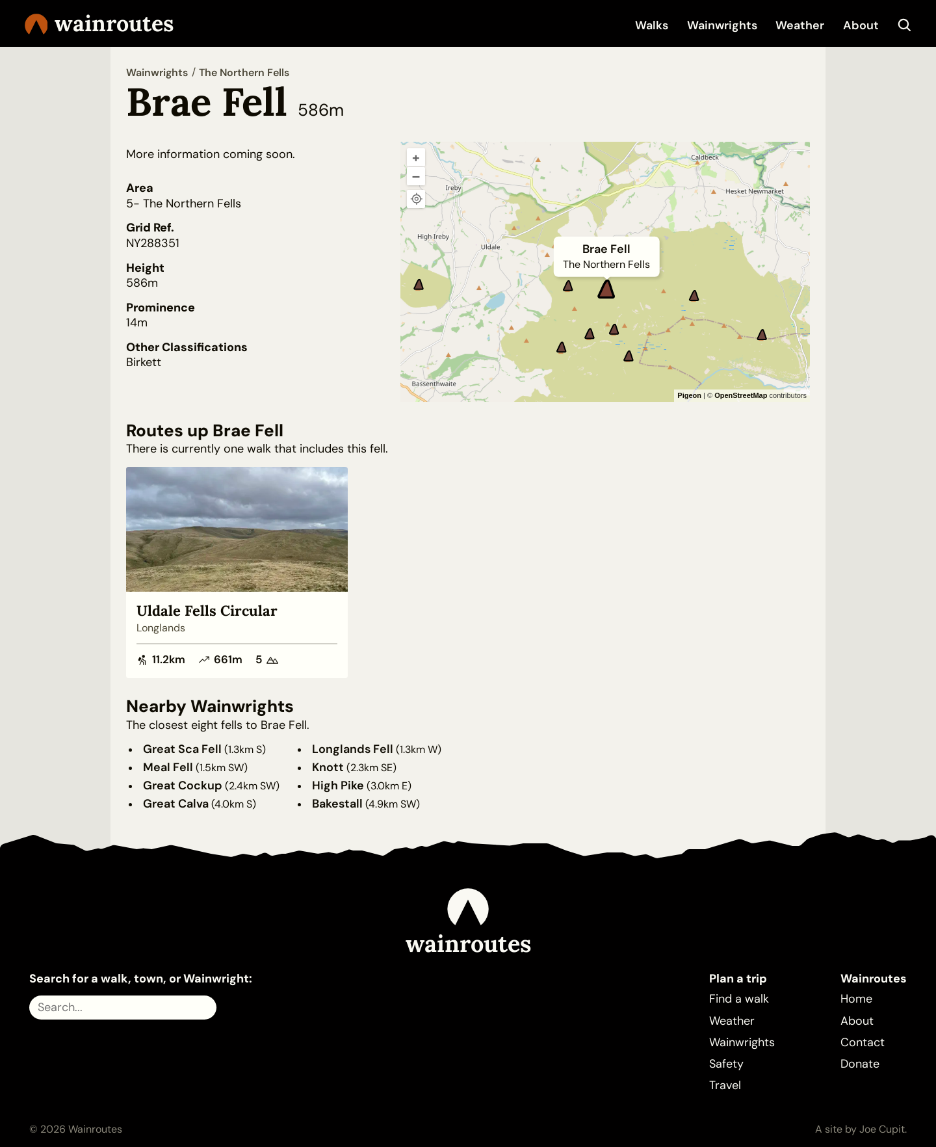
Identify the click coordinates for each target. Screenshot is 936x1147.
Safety (726, 1064)
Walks (651, 25)
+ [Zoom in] (416, 157)
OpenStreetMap (740, 395)
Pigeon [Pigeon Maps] (689, 395)
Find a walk (739, 999)
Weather (799, 25)
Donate (859, 1064)
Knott (328, 767)
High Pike (338, 785)
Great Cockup (182, 785)
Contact (862, 1042)
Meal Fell (168, 767)
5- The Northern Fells (183, 203)
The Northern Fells (244, 72)
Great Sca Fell (182, 749)
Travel (725, 1085)
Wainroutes (99, 23)
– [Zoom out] (416, 176)
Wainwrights (722, 25)
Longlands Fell (352, 749)
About (861, 25)
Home (856, 999)
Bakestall (337, 803)
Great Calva (176, 803)
